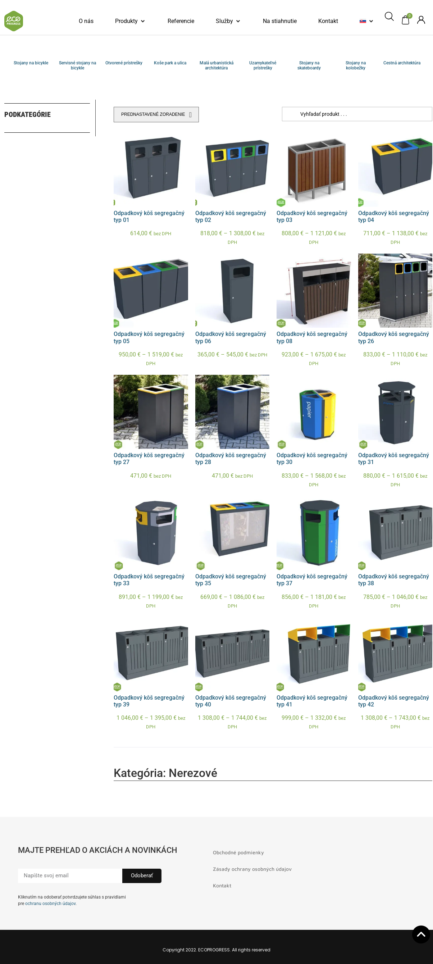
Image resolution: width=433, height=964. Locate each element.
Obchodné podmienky (238, 852)
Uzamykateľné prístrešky (262, 65)
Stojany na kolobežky (356, 65)
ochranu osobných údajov (50, 903)
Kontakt (222, 885)
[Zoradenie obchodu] (156, 114)
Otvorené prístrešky (123, 62)
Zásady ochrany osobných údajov (252, 869)
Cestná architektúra (401, 62)
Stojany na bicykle (31, 62)
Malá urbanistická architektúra (216, 65)
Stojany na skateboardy (309, 65)
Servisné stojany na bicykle (77, 65)
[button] (130, 21)
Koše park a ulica (170, 62)
